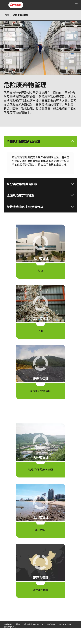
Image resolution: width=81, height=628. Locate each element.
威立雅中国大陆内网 (33, 624)
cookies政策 (65, 624)
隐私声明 (51, 624)
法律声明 (8, 624)
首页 (7, 15)
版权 (18, 624)
